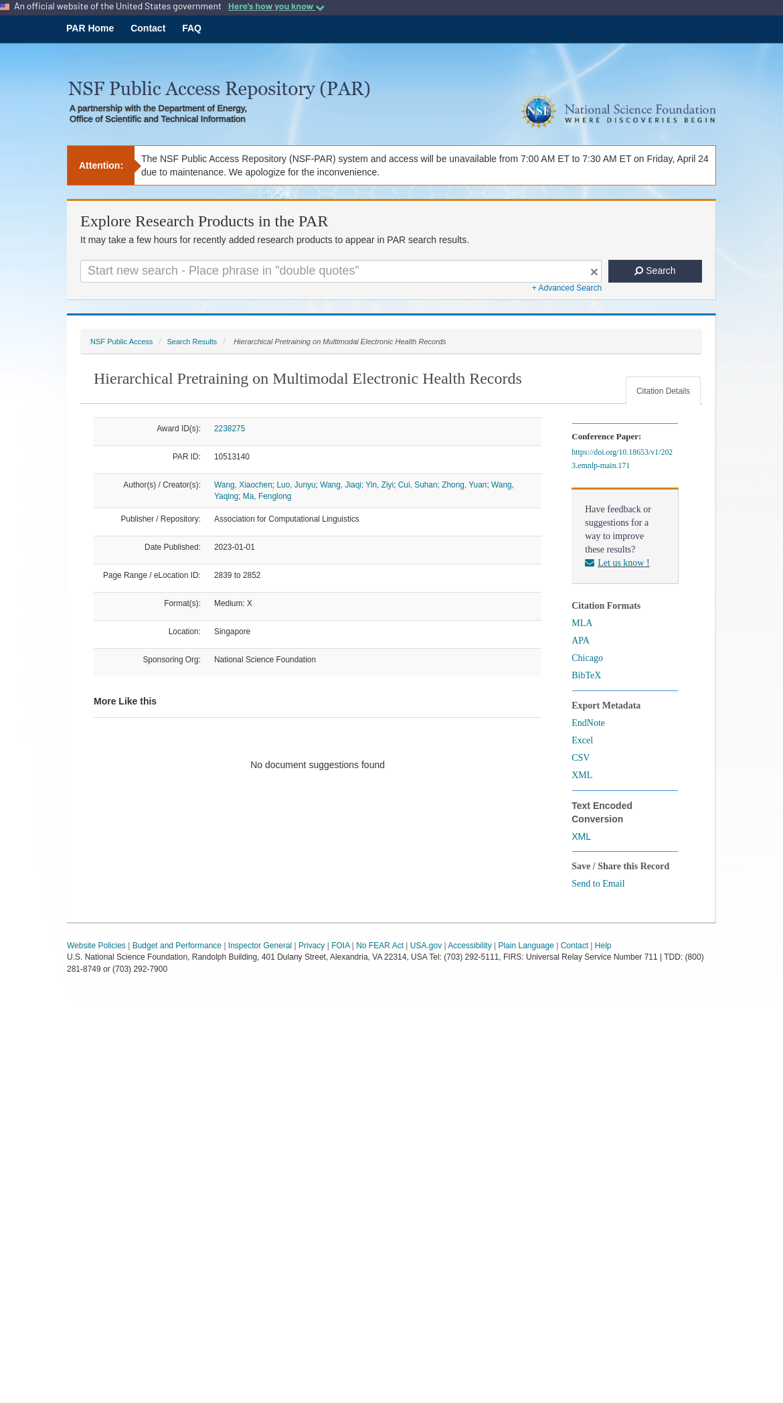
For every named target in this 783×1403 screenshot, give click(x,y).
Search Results (192, 342)
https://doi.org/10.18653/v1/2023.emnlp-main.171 (622, 458)
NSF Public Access (121, 342)
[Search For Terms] (341, 271)
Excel (582, 740)
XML (582, 775)
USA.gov (426, 945)
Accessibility (469, 945)
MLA (582, 623)
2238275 (229, 428)
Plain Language (525, 945)
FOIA (340, 945)
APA (581, 641)
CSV (581, 758)
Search (654, 270)
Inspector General (260, 945)
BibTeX (586, 675)
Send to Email (598, 884)
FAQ (191, 28)
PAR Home (90, 28)
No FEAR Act (380, 945)
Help (603, 945)
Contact (147, 28)
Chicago (587, 658)
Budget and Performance (177, 945)
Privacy (311, 945)
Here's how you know (276, 6)
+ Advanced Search (567, 288)
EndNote (588, 723)
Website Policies (96, 945)
